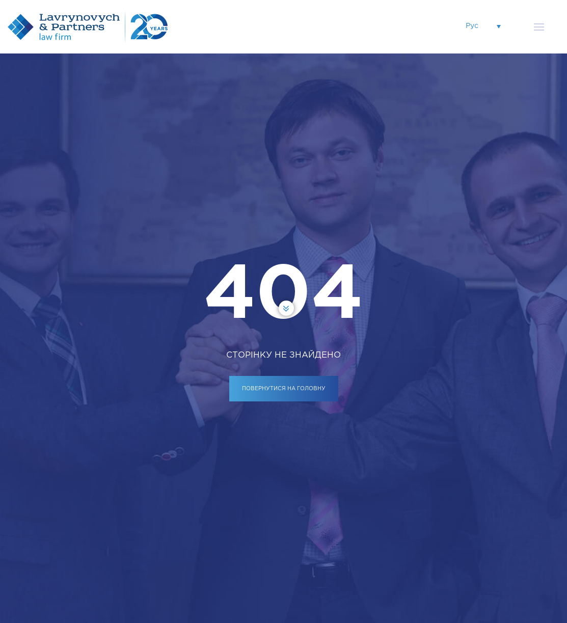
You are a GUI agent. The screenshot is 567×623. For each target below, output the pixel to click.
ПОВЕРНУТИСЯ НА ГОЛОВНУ (284, 388)
